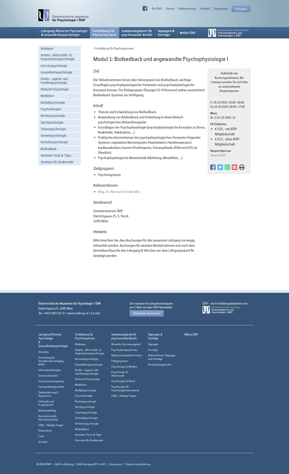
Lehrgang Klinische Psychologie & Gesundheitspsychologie (64, 32)
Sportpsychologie (52, 122)
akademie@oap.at (77, 313)
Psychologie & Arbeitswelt (119, 373)
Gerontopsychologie (54, 66)
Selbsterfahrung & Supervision (48, 394)
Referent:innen (187, 8)
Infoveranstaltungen (49, 370)
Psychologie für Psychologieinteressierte (125, 388)
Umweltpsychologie (53, 135)
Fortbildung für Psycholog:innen (113, 48)
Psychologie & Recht (123, 381)
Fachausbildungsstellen (51, 386)
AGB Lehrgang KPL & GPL (91, 464)
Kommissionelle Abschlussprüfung (48, 417)
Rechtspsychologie (53, 115)
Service (170, 8)
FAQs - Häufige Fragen (50, 425)
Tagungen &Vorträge (166, 32)
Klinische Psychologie (55, 89)
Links (41, 436)
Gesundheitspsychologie (56, 72)
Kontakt (205, 8)
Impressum (116, 464)
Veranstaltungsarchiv (160, 364)
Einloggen (241, 9)
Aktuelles (43, 352)
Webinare (47, 48)
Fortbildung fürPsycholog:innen (105, 32)
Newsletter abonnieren (146, 313)
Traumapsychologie (53, 129)
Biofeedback (49, 149)
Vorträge (153, 350)
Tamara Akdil (217, 155)
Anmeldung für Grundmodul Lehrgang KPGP (50, 361)
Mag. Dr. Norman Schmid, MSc (119, 192)
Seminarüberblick (48, 375)
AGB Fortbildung (64, 464)
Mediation (47, 96)
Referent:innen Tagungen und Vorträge (161, 357)
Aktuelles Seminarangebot (126, 344)
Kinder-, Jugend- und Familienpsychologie (54, 80)
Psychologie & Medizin (124, 366)
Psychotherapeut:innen (124, 350)
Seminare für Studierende (57, 162)
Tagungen (153, 344)
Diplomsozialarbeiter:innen (126, 355)
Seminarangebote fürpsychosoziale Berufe (137, 32)
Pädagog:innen (119, 361)
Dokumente (45, 430)
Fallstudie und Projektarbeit (46, 403)
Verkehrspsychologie (54, 142)
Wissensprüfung (47, 410)
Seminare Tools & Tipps (56, 155)
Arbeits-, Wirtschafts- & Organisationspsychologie (58, 57)
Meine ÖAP (188, 33)
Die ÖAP (157, 8)
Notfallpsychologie (53, 102)
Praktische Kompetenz (51, 381)
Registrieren (221, 8)
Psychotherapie (51, 109)
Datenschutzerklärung (138, 464)
